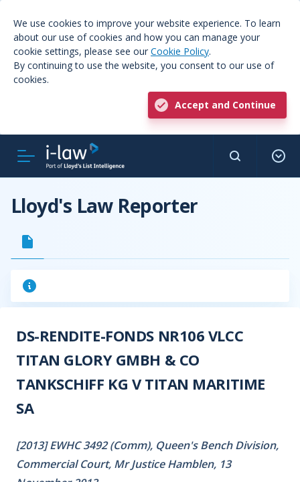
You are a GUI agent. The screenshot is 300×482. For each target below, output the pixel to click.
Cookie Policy (180, 51)
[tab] (27, 241)
